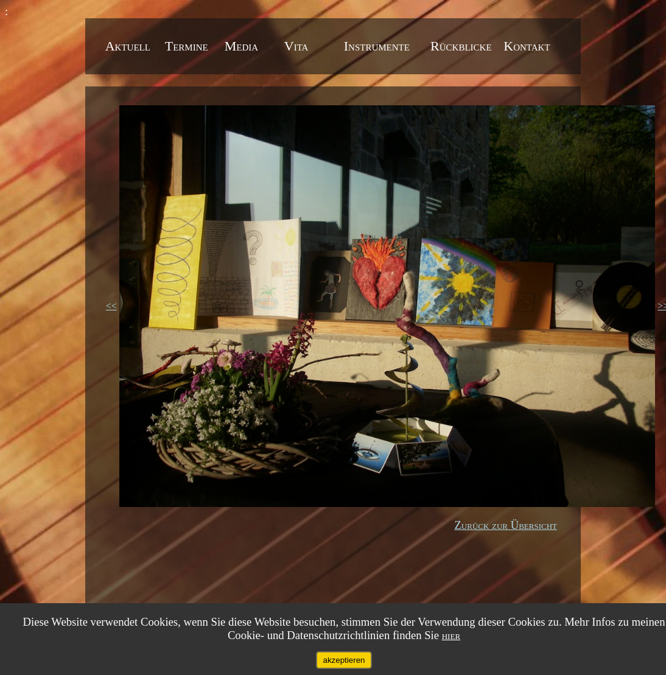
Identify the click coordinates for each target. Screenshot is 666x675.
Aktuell (129, 46)
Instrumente (378, 46)
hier (451, 635)
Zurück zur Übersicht (505, 525)
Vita (298, 46)
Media (243, 46)
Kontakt (526, 46)
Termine (188, 46)
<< (111, 306)
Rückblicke (462, 46)
